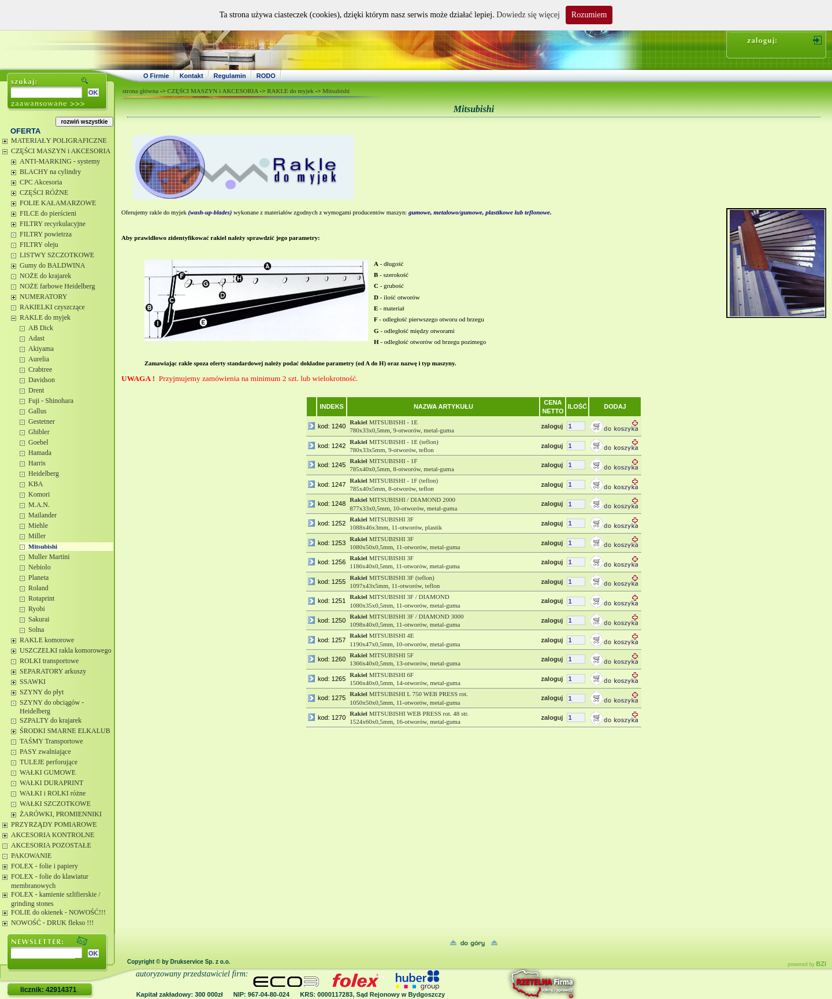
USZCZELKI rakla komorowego (66, 650)
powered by (807, 964)
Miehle (38, 525)
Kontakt (191, 75)
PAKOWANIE (31, 856)
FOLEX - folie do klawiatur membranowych (49, 881)
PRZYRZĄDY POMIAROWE (54, 824)
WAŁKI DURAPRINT (51, 783)
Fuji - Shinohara (50, 401)
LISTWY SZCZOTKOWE (57, 255)
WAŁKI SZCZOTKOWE (55, 804)
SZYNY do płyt (42, 692)
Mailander (42, 515)
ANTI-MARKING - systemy (60, 161)
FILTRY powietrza (46, 234)
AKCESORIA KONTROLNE (52, 835)
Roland (38, 588)
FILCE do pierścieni (48, 213)
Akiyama (41, 349)
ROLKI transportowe (49, 661)
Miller (37, 536)
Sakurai (39, 619)
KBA (35, 484)
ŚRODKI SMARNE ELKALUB (65, 731)
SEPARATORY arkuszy (53, 671)
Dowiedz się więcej (528, 14)
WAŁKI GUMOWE (48, 772)
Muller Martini (49, 557)
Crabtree (40, 369)
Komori (39, 494)
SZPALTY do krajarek (50, 720)
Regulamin (230, 75)
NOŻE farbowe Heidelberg (57, 286)
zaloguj (552, 426)
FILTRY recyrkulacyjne (53, 224)
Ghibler (39, 432)
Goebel (38, 442)
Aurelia (38, 359)
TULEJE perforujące (48, 762)
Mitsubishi (42, 546)
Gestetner (41, 421)
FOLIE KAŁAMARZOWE (58, 203)
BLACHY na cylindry (50, 172)
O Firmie (156, 75)
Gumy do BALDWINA (52, 265)
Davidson (41, 380)
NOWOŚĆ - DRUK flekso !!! (52, 923)
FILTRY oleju (39, 244)
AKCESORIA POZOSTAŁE (51, 845)
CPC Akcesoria (41, 182)
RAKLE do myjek (45, 317)
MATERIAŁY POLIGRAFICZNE (59, 140)
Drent (36, 390)
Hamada (39, 453)
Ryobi (36, 609)
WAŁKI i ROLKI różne (53, 793)
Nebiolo (39, 567)
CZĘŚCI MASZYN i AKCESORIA (60, 151)
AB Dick (40, 328)
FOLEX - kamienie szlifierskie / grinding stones (56, 899)
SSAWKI (33, 682)
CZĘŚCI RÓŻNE (44, 192)
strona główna (140, 90)
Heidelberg (43, 473)
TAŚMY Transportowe (51, 741)
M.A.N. (39, 505)
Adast (36, 338)
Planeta (38, 578)
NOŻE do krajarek (45, 276)
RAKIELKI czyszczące (52, 307)
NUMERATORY (43, 297)
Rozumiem (589, 14)
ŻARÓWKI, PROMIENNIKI (61, 814)
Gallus (37, 411)
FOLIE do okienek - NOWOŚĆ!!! (58, 912)
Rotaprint (41, 598)
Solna (36, 630)
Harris (37, 463)
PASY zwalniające (45, 752)
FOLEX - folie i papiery (44, 866)
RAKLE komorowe (47, 640)
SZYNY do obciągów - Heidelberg (52, 707)
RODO (266, 75)
